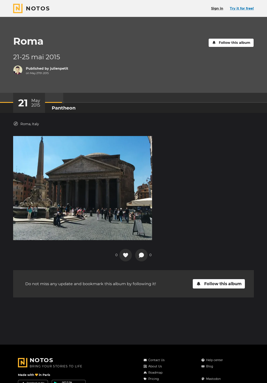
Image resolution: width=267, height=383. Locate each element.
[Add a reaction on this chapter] (125, 255)
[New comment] (141, 255)
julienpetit (59, 69)
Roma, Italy (26, 124)
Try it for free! (242, 8)
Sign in (217, 8)
